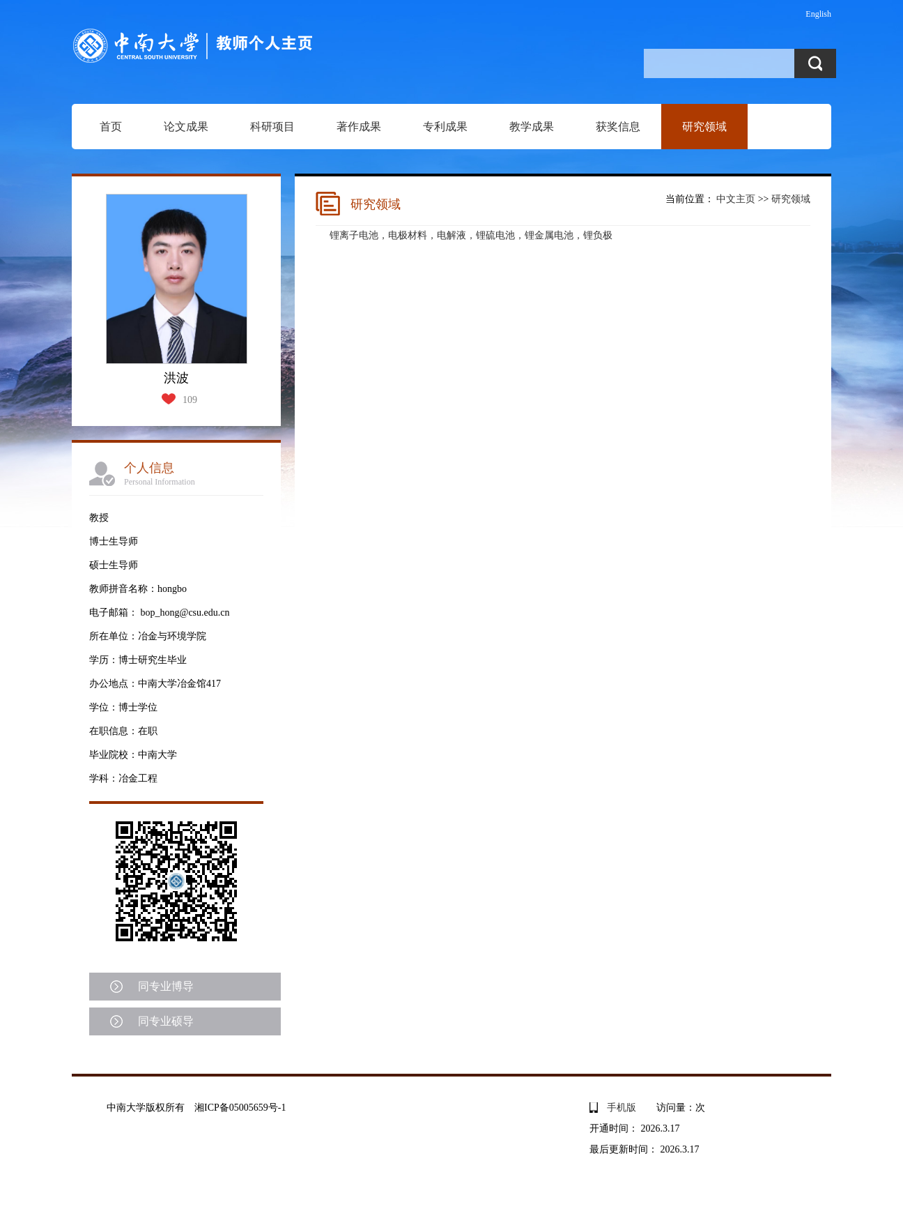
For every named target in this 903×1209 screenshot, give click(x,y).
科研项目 (272, 126)
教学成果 (531, 126)
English (818, 14)
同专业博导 (166, 986)
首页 (111, 126)
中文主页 (735, 199)
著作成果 (359, 126)
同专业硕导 (166, 1021)
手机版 (621, 1107)
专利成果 (445, 126)
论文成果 (186, 126)
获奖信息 (618, 126)
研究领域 (704, 126)
